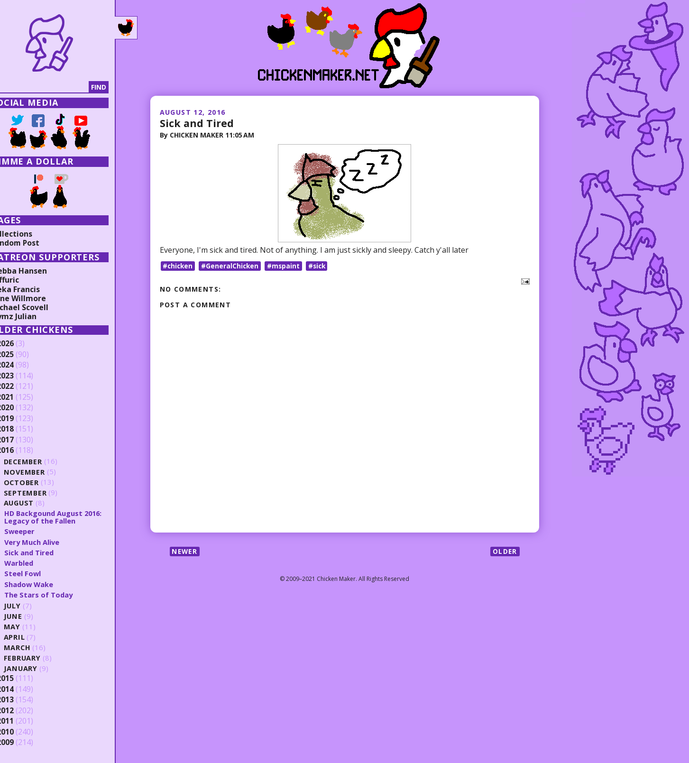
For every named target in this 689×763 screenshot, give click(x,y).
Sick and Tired (197, 123)
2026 (22, 344)
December (41, 461)
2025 (22, 354)
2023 (22, 376)
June (30, 616)
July (30, 606)
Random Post (32, 243)
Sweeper (37, 531)
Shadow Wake (46, 584)
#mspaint (286, 265)
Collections (28, 234)
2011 (22, 721)
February (40, 658)
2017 (22, 440)
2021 (22, 397)
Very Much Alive (49, 542)
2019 (22, 418)
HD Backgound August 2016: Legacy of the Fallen (71, 517)
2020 (22, 408)
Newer (185, 551)
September (42, 492)
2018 (22, 429)
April (31, 637)
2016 (22, 450)
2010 (22, 732)
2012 (22, 711)
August (37, 503)
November (42, 472)
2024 (22, 365)
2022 (22, 386)
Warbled (36, 563)
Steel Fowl (39, 573)
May (29, 627)
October (39, 482)
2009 (22, 742)
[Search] (56, 87)
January (38, 668)
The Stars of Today (56, 594)
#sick (321, 265)
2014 (22, 689)
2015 (22, 678)
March (34, 647)
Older (504, 551)
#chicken (178, 265)
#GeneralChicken (232, 265)
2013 (22, 700)
